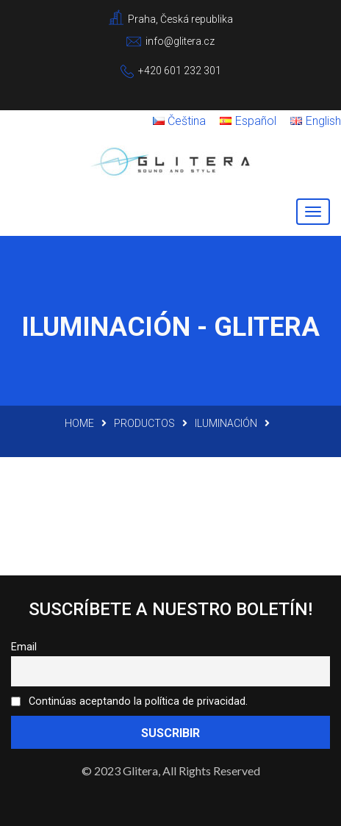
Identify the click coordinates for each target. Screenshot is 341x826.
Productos (144, 423)
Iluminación (226, 423)
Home (79, 423)
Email (24, 647)
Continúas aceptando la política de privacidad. (129, 701)
